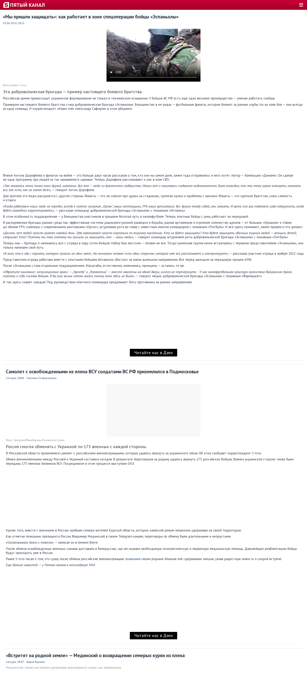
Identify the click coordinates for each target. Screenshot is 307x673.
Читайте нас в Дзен (153, 352)
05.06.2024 (10, 23)
